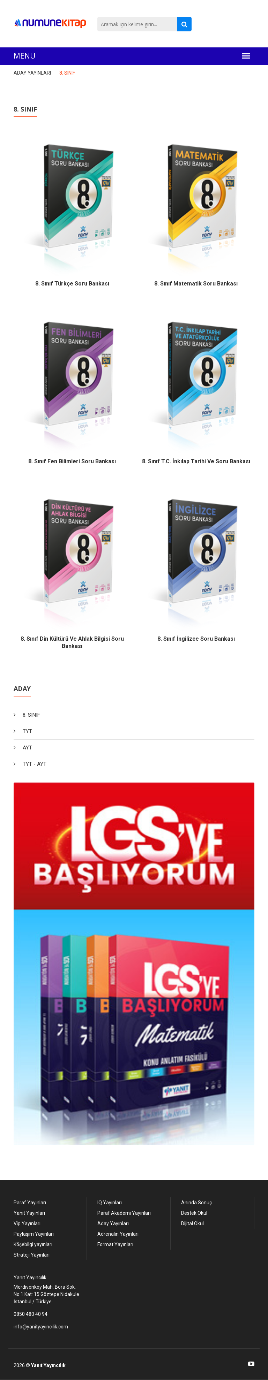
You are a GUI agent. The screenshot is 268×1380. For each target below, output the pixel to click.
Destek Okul (194, 1213)
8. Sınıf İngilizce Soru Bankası (196, 638)
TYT (27, 731)
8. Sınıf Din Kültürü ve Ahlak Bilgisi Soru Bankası (72, 642)
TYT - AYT (34, 764)
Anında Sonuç (196, 1202)
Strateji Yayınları (32, 1255)
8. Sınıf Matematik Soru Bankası (196, 283)
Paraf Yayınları (30, 1202)
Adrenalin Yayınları (118, 1234)
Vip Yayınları (27, 1223)
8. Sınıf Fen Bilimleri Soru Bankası (72, 461)
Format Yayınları (115, 1244)
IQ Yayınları (109, 1202)
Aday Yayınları (113, 1223)
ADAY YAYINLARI (32, 73)
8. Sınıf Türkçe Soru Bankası (72, 283)
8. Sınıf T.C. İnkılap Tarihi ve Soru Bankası (196, 461)
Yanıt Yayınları (29, 1213)
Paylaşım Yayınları (34, 1234)
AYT (27, 748)
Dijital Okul (192, 1223)
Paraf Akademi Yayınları (124, 1213)
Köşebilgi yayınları (33, 1244)
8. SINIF (67, 73)
